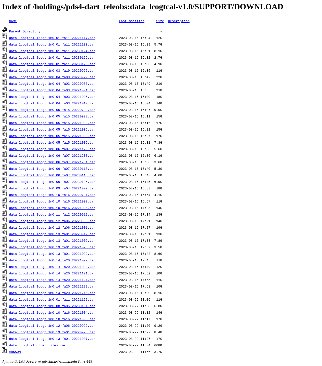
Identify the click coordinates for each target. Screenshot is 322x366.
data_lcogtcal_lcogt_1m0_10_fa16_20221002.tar (52, 201)
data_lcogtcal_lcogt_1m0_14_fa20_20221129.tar (52, 286)
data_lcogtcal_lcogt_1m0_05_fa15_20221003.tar (52, 122)
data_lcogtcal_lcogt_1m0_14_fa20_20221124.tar (52, 279)
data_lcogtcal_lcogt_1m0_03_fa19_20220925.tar (52, 70)
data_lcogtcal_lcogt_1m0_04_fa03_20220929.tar (52, 77)
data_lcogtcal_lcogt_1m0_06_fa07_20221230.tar (52, 155)
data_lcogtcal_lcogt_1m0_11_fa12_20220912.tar (52, 214)
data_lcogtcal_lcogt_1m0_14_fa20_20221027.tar (52, 260)
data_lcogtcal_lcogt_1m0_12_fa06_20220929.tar (52, 325)
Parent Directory (25, 31)
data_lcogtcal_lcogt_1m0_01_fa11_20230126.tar (52, 64)
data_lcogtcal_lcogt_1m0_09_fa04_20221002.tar (52, 188)
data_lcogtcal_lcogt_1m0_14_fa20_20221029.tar (52, 266)
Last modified (131, 21)
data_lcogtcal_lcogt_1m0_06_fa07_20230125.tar (52, 181)
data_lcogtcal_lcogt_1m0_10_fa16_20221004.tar (52, 312)
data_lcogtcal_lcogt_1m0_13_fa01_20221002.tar (52, 240)
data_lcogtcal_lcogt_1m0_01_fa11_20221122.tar (52, 299)
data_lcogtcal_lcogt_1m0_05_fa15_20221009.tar (52, 142)
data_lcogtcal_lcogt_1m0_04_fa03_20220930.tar (52, 83)
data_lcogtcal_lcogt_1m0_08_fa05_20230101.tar (52, 306)
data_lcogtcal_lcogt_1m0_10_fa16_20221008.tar (52, 319)
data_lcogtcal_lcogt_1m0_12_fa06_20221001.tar (52, 227)
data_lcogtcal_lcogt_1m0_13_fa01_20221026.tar (52, 247)
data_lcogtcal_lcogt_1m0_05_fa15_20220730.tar (52, 109)
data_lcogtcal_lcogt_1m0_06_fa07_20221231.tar (52, 162)
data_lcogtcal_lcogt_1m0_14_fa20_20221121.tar (52, 273)
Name (13, 21)
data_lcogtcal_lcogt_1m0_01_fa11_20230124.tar (52, 51)
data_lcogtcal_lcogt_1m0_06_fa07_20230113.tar (52, 168)
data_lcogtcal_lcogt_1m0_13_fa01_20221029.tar (52, 253)
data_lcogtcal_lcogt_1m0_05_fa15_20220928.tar (52, 116)
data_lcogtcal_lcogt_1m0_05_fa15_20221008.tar (52, 136)
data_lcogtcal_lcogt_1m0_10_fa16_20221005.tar (52, 208)
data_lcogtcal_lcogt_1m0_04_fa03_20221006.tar (52, 96)
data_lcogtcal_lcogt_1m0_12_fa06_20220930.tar (52, 221)
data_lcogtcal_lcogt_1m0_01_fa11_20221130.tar (52, 44)
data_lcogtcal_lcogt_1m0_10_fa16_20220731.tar (52, 194)
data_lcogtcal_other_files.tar (37, 345)
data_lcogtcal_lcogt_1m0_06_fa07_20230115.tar (52, 175)
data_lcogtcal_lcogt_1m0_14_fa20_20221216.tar (52, 293)
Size (160, 21)
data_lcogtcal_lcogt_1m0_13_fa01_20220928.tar (52, 332)
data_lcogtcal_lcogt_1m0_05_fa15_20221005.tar (52, 129)
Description (179, 21)
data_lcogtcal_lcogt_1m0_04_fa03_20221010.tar (52, 103)
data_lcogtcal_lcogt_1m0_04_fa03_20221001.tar (52, 90)
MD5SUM (15, 351)
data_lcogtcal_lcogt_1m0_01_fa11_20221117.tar (52, 37)
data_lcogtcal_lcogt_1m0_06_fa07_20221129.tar (52, 149)
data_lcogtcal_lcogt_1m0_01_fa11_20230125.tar (52, 57)
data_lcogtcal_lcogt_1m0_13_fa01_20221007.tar (52, 338)
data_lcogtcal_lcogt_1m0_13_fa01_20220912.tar (52, 234)
